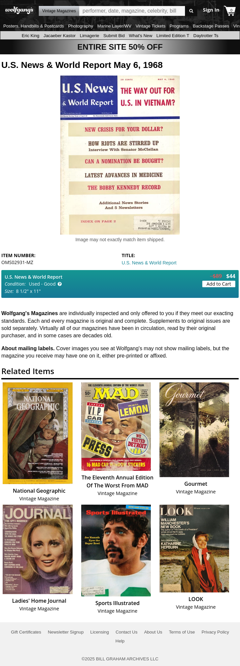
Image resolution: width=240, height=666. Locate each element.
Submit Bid (114, 35)
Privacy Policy (215, 632)
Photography (80, 26)
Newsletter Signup (66, 632)
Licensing (99, 632)
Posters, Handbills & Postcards (33, 26)
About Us (153, 632)
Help (119, 640)
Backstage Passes (211, 26)
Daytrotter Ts (205, 35)
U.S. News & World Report (149, 262)
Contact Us (127, 632)
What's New (140, 35)
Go (191, 11)
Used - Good (42, 284)
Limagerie (89, 35)
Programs (179, 26)
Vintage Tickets (150, 26)
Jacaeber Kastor (59, 35)
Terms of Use (182, 632)
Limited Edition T (172, 35)
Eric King (30, 35)
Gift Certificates (26, 632)
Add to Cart (219, 284)
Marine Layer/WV (114, 26)
